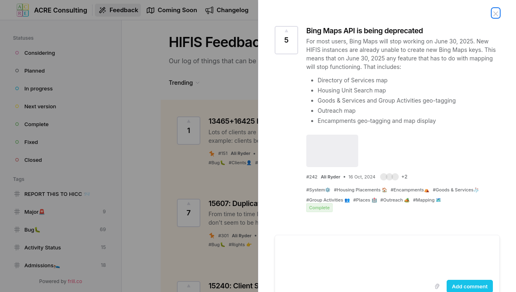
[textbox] (387, 256)
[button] (393, 176)
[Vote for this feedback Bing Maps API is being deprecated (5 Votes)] (286, 40)
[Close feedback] (496, 13)
